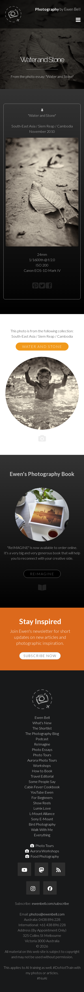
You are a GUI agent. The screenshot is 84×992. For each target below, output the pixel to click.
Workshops (42, 765)
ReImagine (42, 744)
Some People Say (42, 781)
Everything (42, 835)
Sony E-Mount (42, 819)
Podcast (42, 739)
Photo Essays (42, 749)
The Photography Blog (42, 733)
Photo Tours (42, 755)
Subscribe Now (40, 656)
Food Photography (42, 856)
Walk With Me (42, 829)
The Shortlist (42, 728)
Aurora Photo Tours (42, 760)
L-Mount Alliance (42, 813)
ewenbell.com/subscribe (50, 903)
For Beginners (42, 797)
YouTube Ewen (42, 792)
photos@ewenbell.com (47, 914)
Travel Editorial (42, 776)
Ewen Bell (42, 717)
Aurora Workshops (42, 851)
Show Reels (42, 803)
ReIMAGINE (42, 574)
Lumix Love (42, 808)
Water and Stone (42, 346)
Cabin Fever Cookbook (42, 787)
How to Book (42, 771)
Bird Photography (42, 824)
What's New (42, 723)
